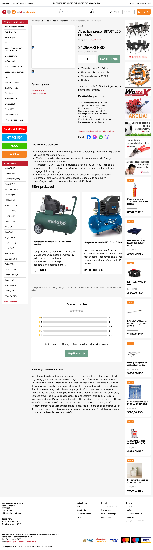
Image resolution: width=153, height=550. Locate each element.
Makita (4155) (10, 168)
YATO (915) (9, 227)
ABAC (80, 26)
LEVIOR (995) (10, 216)
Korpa (78, 517)
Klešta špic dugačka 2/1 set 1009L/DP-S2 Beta (137, 363)
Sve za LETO (9, 109)
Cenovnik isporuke (134, 514)
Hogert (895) (10, 237)
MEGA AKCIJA (14, 129)
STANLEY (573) (11, 296)
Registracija (81, 510)
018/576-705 (83, 3)
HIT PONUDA (14, 137)
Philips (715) (9, 264)
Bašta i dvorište (10, 32)
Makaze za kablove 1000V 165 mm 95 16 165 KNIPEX (137, 201)
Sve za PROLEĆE (11, 114)
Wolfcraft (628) (10, 285)
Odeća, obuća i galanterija (14, 72)
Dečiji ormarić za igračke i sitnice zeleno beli (137, 481)
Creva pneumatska (38, 102)
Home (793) (9, 248)
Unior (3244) (10, 173)
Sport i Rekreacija (11, 88)
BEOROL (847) (10, 243)
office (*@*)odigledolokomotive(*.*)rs (21, 542)
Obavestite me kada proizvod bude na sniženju (97, 131)
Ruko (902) (9, 232)
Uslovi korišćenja (108, 514)
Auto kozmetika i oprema (14, 27)
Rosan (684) (9, 280)
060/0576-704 (94, 3)
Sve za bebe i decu (12, 98)
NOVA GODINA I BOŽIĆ (14, 66)
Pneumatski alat (37, 99)
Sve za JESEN (10, 104)
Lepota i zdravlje (11, 56)
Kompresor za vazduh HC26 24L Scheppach (105, 242)
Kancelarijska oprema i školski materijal (13, 49)
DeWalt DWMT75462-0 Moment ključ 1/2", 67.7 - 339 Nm (137, 323)
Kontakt (129, 510)
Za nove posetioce (109, 506)
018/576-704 (72, 3)
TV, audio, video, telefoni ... (15, 120)
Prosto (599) (9, 291)
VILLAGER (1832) (11, 189)
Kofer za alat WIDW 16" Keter (136, 283)
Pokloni (7, 77)
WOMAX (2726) (11, 184)
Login (78, 506)
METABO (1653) (11, 195)
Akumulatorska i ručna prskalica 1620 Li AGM (136, 442)
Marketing (6, 3)
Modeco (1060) (11, 211)
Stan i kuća (9, 93)
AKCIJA (14, 154)
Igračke (7, 43)
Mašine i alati (9, 61)
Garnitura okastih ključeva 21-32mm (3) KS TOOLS (137, 402)
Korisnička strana (19, 3)
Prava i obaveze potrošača (59, 412)
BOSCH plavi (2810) (12, 179)
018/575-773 (61, 3)
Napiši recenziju (76, 353)
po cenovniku (103, 72)
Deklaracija (86, 80)
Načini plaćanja (107, 517)
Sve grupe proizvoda (135, 521)
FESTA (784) (9, 253)
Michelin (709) (10, 269)
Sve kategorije (37, 21)
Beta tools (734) (11, 259)
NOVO (14, 146)
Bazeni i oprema (11, 37)
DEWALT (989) (10, 221)
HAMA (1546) (10, 200)
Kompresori (63, 21)
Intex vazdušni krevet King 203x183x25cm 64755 (136, 242)
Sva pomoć (106, 510)
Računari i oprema (11, 82)
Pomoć (31, 3)
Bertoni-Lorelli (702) (12, 275)
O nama (129, 506)
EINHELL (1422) (11, 205)
